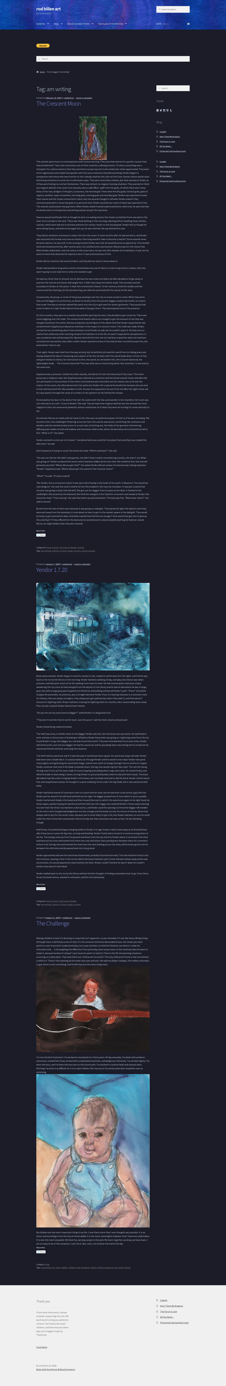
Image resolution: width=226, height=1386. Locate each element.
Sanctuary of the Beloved (110, 23)
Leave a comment (84, 98)
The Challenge (52, 923)
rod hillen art (48, 9)
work (121, 1267)
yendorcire (69, 98)
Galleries (40, 23)
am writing (46, 551)
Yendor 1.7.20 (51, 569)
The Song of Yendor (68, 547)
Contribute (41, 1347)
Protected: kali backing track (173, 151)
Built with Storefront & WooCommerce (55, 1369)
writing (81, 547)
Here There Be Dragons (170, 136)
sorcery (77, 551)
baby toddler (61, 1267)
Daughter (85, 1267)
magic (70, 551)
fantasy (55, 551)
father (100, 1267)
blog (56, 23)
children (72, 1267)
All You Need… (166, 146)
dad (78, 1267)
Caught (163, 131)
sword (84, 551)
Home (42, 72)
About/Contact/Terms (78, 23)
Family (94, 1267)
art (53, 1267)
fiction (55, 547)
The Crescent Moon (58, 103)
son (116, 1267)
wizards (91, 551)
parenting (108, 1267)
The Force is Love (167, 141)
